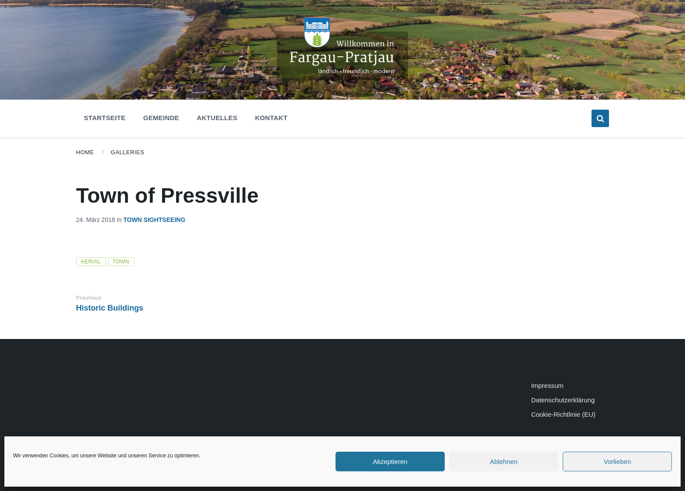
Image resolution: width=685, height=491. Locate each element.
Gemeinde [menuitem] (161, 117)
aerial (91, 262)
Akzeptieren (390, 461)
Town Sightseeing (154, 219)
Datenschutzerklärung (563, 400)
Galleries (128, 152)
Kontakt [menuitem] (271, 117)
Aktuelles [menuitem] (217, 117)
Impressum (547, 385)
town (121, 262)
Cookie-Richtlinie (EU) (563, 414)
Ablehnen (503, 461)
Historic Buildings (109, 308)
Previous (89, 297)
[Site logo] (342, 78)
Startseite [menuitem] (104, 117)
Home (85, 152)
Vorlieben (617, 461)
